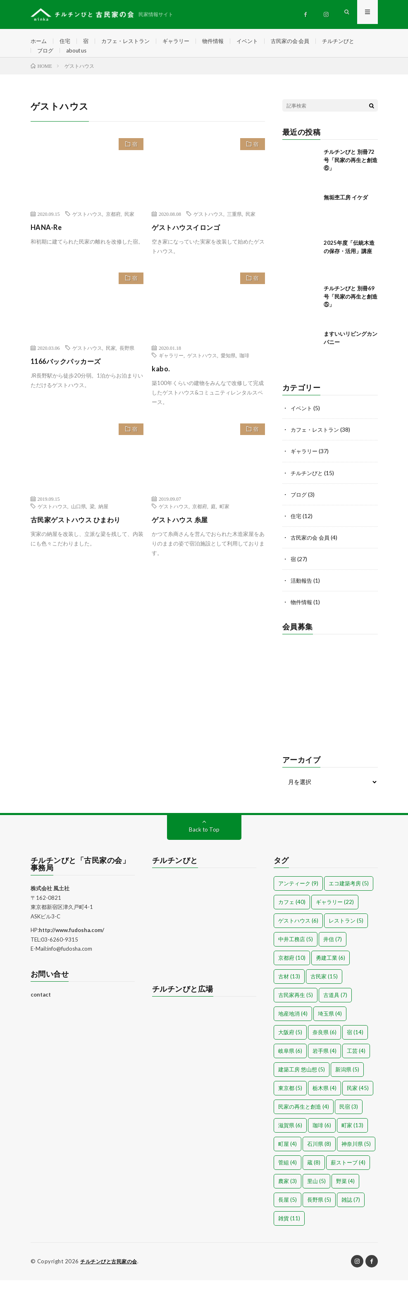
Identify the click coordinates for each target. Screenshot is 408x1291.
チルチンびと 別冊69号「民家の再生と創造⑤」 (350, 308)
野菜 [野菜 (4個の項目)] (345, 1192)
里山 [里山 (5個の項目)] (316, 1192)
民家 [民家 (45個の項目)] (358, 1099)
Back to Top (204, 840)
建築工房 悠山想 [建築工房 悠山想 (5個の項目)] (301, 1080)
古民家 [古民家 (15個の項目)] (324, 987)
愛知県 (228, 367)
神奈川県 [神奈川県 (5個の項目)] (356, 1155)
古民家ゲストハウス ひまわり (81, 531)
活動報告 (302, 591)
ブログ (46, 56)
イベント (258, 41)
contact (41, 1005)
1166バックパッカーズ (74, 373)
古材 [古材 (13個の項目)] (289, 987)
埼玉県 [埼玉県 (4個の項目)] (330, 1024)
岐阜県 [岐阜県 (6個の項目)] (290, 1062)
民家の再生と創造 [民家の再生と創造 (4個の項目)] (303, 1117)
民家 (129, 225)
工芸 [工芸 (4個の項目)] (356, 1062)
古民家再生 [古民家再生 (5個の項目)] (295, 1006)
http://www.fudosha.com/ (71, 941)
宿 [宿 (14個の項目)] (355, 1043)
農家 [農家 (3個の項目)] (287, 1192)
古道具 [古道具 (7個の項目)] (335, 1006)
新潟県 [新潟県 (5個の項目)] (347, 1080)
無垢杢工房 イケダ (346, 209)
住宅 (66, 41)
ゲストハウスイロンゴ (190, 239)
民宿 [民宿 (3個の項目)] (348, 1117)
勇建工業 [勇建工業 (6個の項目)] (330, 969)
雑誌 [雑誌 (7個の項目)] (350, 1210)
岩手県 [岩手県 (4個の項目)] (324, 1062)
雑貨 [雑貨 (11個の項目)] (289, 1229)
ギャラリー (183, 41)
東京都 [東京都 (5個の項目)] (290, 1099)
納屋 (103, 518)
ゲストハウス (87, 225)
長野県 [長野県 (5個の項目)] (319, 1210)
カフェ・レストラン (130, 41)
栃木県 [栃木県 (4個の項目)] (324, 1099)
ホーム (39, 41)
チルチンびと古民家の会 (111, 1272)
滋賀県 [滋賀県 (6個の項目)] (290, 1136)
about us (78, 56)
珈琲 (244, 367)
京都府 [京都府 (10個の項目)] (291, 969)
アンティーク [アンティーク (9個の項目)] (298, 894)
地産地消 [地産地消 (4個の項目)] (293, 1024)
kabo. (162, 380)
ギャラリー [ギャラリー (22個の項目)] (335, 913)
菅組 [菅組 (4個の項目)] (287, 1173)
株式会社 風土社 (50, 899)
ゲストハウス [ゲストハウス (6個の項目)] (298, 931)
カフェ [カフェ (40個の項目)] (291, 913)
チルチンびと (354, 41)
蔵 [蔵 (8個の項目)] (313, 1173)
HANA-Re (48, 239)
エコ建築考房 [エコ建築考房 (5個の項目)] (349, 894)
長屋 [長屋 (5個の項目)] (287, 1210)
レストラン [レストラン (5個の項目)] (346, 931)
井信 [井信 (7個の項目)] (332, 950)
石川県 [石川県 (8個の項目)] (319, 1155)
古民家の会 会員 (303, 41)
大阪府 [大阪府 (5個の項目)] (290, 1043)
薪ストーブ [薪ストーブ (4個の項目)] (348, 1173)
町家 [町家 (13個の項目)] (352, 1136)
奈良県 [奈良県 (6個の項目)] (324, 1043)
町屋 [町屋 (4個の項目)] (287, 1155)
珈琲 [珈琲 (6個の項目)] (322, 1136)
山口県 (78, 518)
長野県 (126, 359)
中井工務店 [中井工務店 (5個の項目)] (295, 950)
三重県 (234, 225)
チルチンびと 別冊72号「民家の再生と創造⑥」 (350, 171)
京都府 (113, 225)
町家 (224, 518)
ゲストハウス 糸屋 (183, 531)
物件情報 (222, 41)
